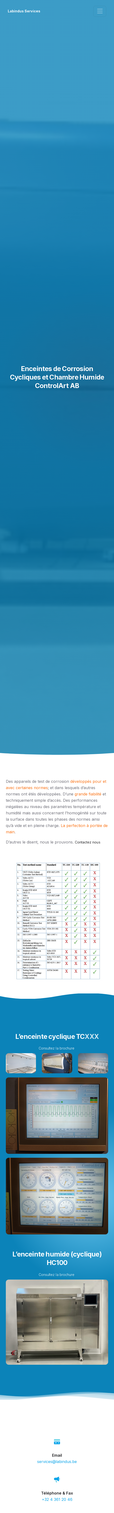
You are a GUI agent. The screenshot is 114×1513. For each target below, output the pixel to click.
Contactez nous (87, 842)
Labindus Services (24, 11)
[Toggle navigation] (99, 11)
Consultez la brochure (56, 1048)
